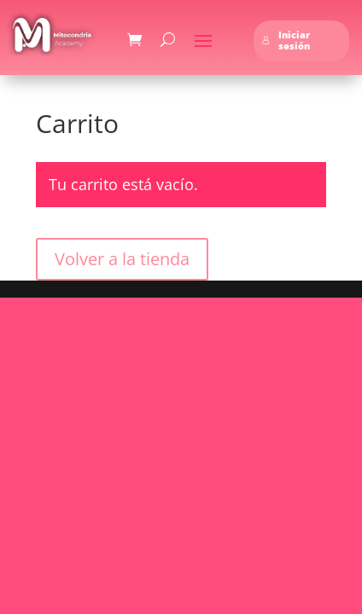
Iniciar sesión (286, 40)
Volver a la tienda (122, 258)
